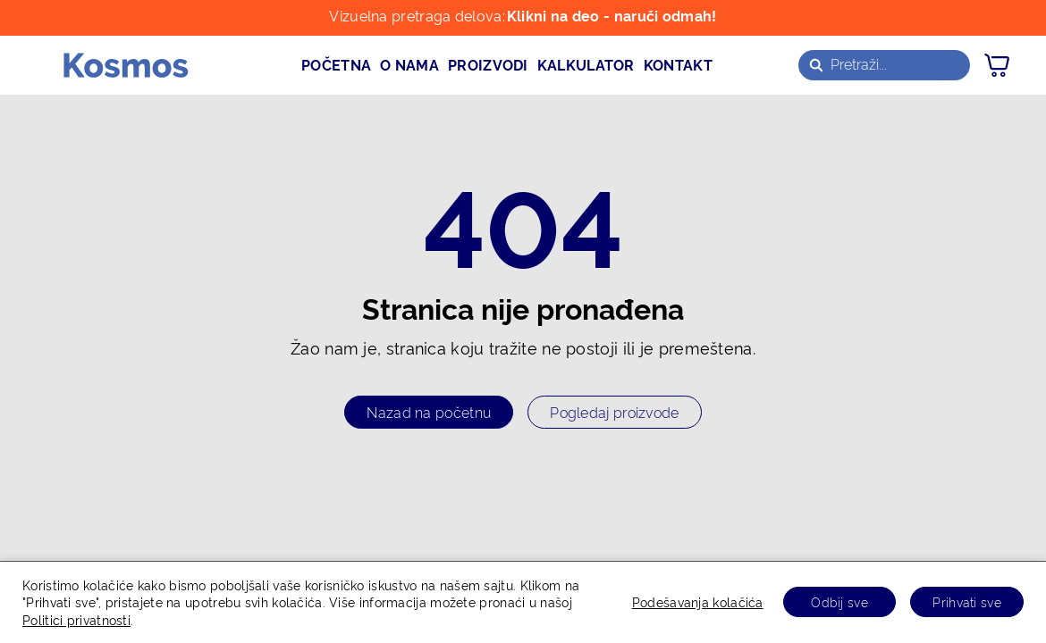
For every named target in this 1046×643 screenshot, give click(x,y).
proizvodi (488, 64)
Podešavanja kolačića (697, 601)
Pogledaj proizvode (614, 412)
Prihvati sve (966, 601)
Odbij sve (839, 601)
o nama (409, 64)
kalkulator (586, 64)
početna (336, 64)
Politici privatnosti (76, 619)
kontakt (678, 64)
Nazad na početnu (429, 412)
